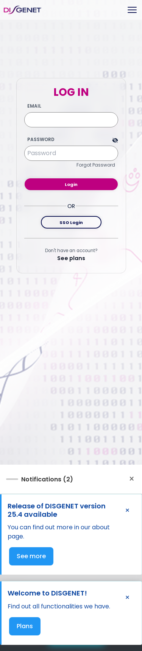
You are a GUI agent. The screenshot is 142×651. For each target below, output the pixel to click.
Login (71, 184)
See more (31, 556)
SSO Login (71, 222)
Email (34, 106)
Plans (25, 626)
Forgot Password (95, 165)
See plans (71, 258)
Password (41, 140)
